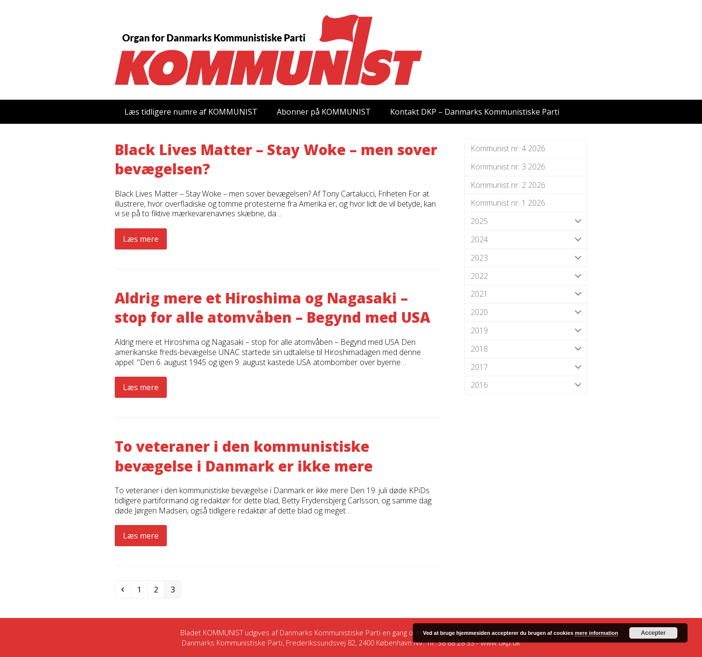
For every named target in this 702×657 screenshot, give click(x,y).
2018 (526, 349)
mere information (596, 633)
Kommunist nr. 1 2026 (508, 202)
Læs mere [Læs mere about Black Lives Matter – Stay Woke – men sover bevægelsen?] (141, 239)
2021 (526, 294)
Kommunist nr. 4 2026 (508, 148)
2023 (526, 258)
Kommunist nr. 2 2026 (508, 185)
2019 (526, 331)
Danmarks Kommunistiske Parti (330, 632)
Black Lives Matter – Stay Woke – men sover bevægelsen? (276, 159)
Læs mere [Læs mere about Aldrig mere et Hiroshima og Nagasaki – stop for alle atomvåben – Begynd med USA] (141, 387)
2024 (526, 240)
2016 (526, 385)
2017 (526, 367)
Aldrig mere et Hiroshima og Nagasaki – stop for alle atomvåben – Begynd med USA (272, 308)
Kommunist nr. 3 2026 (508, 166)
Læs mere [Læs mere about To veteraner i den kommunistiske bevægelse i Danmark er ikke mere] (141, 535)
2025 (526, 221)
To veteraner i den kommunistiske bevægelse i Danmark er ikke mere (244, 456)
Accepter (653, 633)
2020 (526, 312)
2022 (526, 276)
